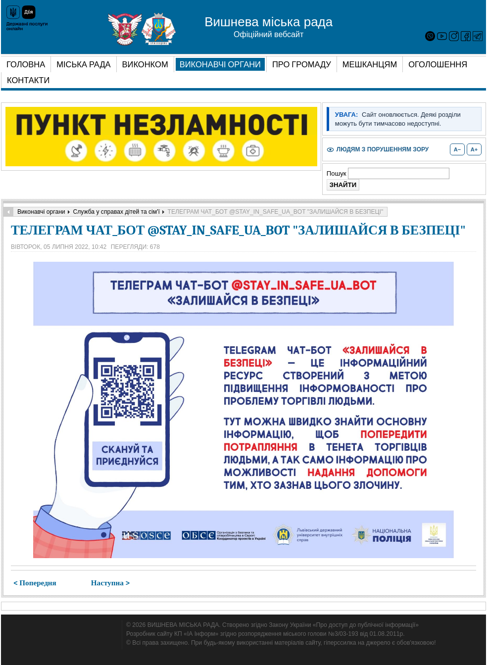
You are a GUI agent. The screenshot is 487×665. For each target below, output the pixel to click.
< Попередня (34, 582)
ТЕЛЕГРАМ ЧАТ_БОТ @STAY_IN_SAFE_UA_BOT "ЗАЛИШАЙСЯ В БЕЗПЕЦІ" (238, 230)
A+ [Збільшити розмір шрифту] (474, 149)
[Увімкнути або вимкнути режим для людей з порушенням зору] (378, 149)
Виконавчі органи (41, 211)
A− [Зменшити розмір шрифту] (457, 149)
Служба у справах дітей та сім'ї (116, 211)
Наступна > (110, 582)
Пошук (337, 173)
